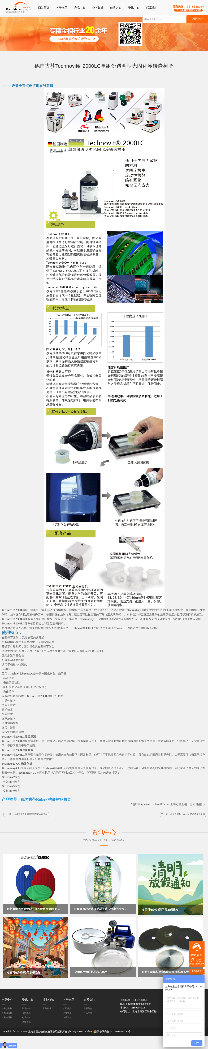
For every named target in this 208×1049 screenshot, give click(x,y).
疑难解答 (26, 1007)
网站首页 (43, 7)
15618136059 (196, 963)
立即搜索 (197, 19)
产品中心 (79, 7)
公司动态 (26, 1012)
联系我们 (151, 7)
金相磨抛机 (7, 1016)
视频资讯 (26, 1021)
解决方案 (115, 7)
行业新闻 (26, 1016)
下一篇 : (183, 814)
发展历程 (67, 1016)
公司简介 (67, 1007)
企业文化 (67, 1012)
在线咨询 (196, 955)
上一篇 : (26, 814)
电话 (195, 960)
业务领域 (97, 7)
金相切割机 (196, 804)
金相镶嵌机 (7, 1012)
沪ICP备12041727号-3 (80, 1030)
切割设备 (197, 971)
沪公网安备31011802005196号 (114, 1030)
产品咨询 (88, 1012)
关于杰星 (61, 7)
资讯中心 (133, 7)
